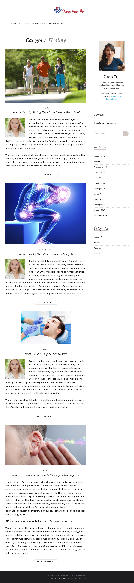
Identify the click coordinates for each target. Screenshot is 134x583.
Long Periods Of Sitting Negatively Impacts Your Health (45, 112)
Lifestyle (49, 249)
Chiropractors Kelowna (45, 119)
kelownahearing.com (16, 510)
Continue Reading (46, 174)
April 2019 (98, 199)
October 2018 (99, 210)
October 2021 (99, 183)
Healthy (46, 108)
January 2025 (99, 156)
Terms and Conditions (34, 24)
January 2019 (99, 205)
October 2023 (99, 172)
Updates (97, 253)
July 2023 (98, 178)
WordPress (82, 578)
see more (76, 293)
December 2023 (100, 167)
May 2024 (98, 162)
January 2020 (99, 189)
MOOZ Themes (61, 578)
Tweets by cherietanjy (105, 123)
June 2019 (98, 194)
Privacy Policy (57, 24)
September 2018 (100, 215)
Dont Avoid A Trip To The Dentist (46, 354)
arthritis (41, 271)
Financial (98, 237)
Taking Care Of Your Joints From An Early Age (46, 254)
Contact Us (14, 24)
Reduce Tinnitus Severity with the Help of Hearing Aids (45, 475)
